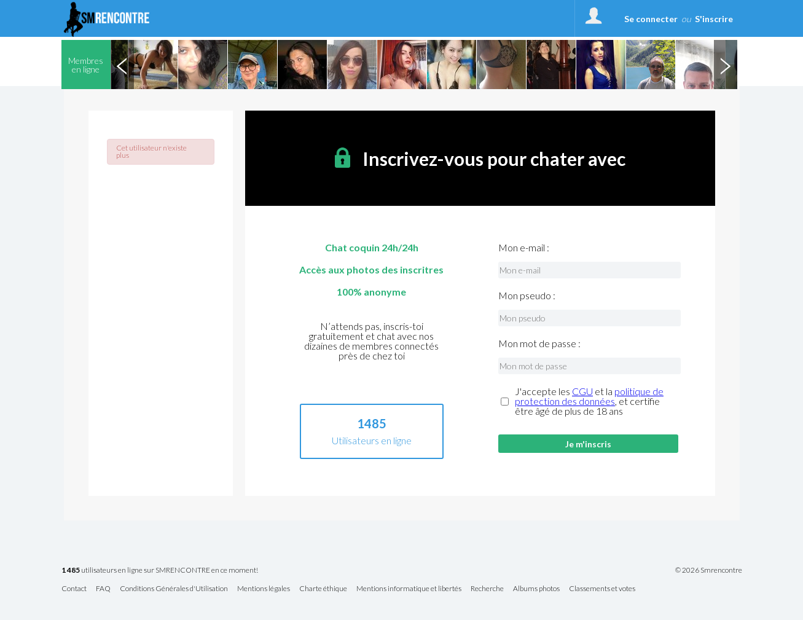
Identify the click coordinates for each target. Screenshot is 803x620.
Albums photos (536, 589)
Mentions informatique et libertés (408, 589)
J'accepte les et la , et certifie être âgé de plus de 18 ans (589, 401)
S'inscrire (714, 19)
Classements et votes (602, 589)
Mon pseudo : (526, 295)
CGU (582, 391)
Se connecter (651, 19)
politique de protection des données (589, 396)
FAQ (103, 589)
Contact (74, 589)
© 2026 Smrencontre (708, 570)
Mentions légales (263, 589)
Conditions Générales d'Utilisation (174, 589)
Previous (122, 64)
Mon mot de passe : (539, 343)
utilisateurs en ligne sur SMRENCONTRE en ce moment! (159, 571)
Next (725, 64)
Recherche (487, 589)
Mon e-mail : (523, 248)
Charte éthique (323, 589)
